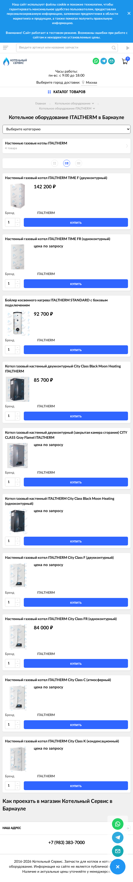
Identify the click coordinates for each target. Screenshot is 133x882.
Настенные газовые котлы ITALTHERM (36, 143)
